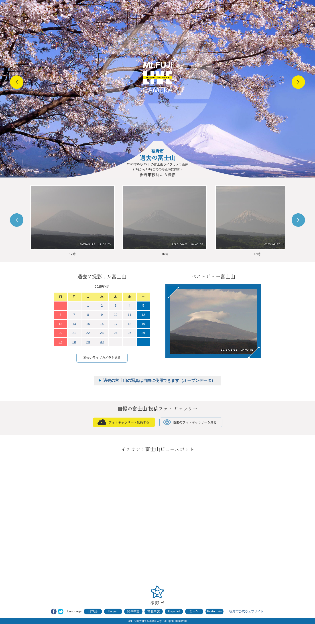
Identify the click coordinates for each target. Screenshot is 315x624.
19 (143, 324)
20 (60, 333)
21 (74, 333)
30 (102, 342)
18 (129, 324)
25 (129, 333)
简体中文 (133, 611)
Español (174, 611)
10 (116, 314)
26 (143, 333)
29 (88, 342)
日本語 (93, 611)
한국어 (194, 611)
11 (129, 314)
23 (102, 333)
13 (60, 324)
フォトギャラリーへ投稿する (129, 422)
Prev (16, 82)
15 (88, 324)
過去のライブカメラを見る (102, 357)
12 (143, 314)
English (113, 611)
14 (74, 324)
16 (102, 324)
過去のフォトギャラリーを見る (195, 422)
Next (298, 82)
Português (214, 611)
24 (116, 333)
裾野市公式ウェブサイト (246, 611)
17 (116, 324)
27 (60, 342)
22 (88, 333)
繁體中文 (153, 611)
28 (74, 342)
